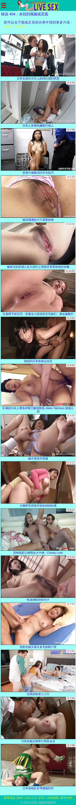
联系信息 (9, 797)
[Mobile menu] (3, 5)
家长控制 (66, 797)
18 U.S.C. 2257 (35, 797)
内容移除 (53, 797)
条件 (20, 797)
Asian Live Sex (14, 26)
